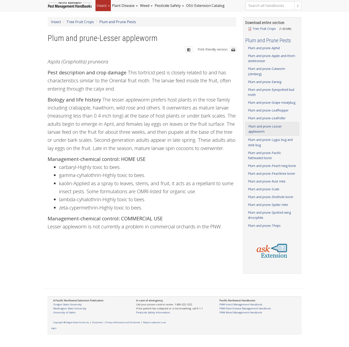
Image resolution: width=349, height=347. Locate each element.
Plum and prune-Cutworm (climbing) (266, 71)
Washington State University (69, 308)
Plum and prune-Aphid (264, 48)
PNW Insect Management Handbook (240, 304)
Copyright (58, 322)
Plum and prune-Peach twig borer (272, 166)
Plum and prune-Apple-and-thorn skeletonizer (271, 58)
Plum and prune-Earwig (264, 82)
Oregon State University (67, 304)
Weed (146, 5)
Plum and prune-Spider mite (268, 205)
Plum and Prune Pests (117, 21)
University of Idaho (64, 312)
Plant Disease (125, 5)
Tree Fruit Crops (80, 21)
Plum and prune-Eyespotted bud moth (271, 92)
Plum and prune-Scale (263, 189)
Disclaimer (97, 322)
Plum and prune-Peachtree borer (271, 173)
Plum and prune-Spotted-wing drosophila (269, 215)
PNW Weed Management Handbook (240, 312)
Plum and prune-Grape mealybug (271, 102)
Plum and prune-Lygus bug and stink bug (270, 142)
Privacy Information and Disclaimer (123, 322)
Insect (103, 5)
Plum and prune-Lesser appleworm (265, 129)
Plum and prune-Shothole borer (270, 197)
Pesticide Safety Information (153, 312)
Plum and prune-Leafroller (267, 118)
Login (54, 328)
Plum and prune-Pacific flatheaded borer (264, 155)
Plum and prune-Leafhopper (268, 110)
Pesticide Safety (169, 5)
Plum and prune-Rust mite (267, 181)
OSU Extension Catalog (205, 5)
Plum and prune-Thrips (264, 225)
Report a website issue (154, 322)
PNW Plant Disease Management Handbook (245, 308)
